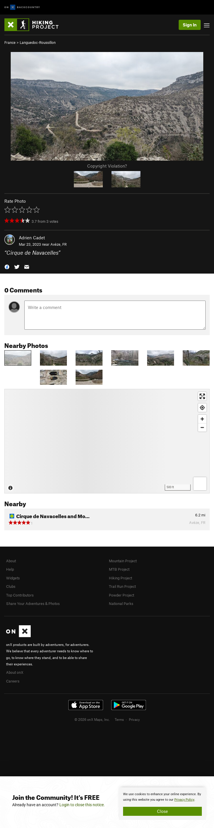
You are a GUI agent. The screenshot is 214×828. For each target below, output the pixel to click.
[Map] (107, 441)
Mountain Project (123, 560)
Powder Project (121, 595)
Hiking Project (120, 578)
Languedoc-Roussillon (38, 42)
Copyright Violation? (107, 165)
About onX (14, 672)
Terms (119, 719)
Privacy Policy (184, 800)
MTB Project (119, 569)
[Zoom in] (202, 419)
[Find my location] (202, 407)
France (10, 42)
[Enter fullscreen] (202, 396)
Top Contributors (20, 595)
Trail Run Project (122, 586)
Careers (12, 681)
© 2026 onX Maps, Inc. (92, 719)
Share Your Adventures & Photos (33, 603)
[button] (7, 266)
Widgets (13, 578)
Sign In (190, 24)
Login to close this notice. (82, 804)
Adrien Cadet (32, 237)
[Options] (199, 483)
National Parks (121, 603)
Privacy (134, 719)
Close (162, 811)
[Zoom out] (202, 427)
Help (10, 569)
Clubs (10, 586)
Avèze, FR (58, 244)
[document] (162, 803)
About (11, 560)
